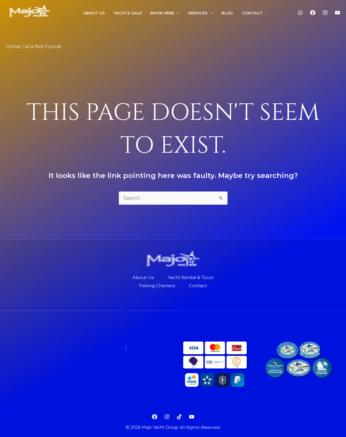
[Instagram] (325, 12)
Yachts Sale (128, 13)
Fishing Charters (157, 285)
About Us (143, 277)
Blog (227, 13)
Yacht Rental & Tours (190, 277)
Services (200, 13)
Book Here (165, 13)
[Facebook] (312, 12)
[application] (176, 13)
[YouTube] (337, 12)
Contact (252, 13)
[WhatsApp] (300, 12)
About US (94, 13)
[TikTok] (179, 416)
